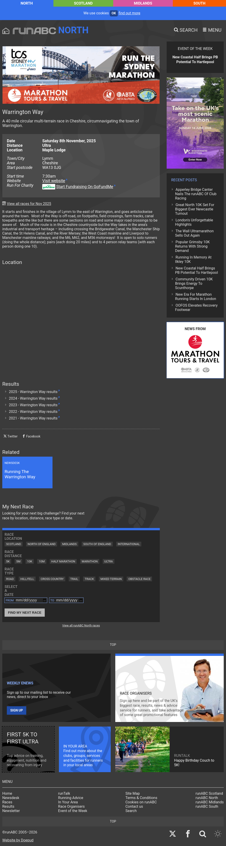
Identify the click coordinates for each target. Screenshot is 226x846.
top (113, 645)
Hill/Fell (27, 579)
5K (8, 561)
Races (7, 802)
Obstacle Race (139, 579)
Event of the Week (72, 811)
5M (18, 561)
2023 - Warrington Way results (33, 405)
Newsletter (11, 811)
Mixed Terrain (111, 579)
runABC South (207, 806)
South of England (97, 544)
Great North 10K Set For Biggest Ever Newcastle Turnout (194, 209)
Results (8, 806)
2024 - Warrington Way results (33, 398)
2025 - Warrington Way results (33, 392)
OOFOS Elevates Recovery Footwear (196, 307)
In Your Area (68, 802)
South (199, 3)
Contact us (134, 806)
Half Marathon (63, 561)
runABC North (207, 798)
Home (7, 793)
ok (114, 13)
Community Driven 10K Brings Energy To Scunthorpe (194, 283)
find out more (129, 13)
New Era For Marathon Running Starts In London (195, 296)
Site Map (132, 793)
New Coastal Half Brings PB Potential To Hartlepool (196, 270)
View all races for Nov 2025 (29, 204)
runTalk (64, 793)
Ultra (108, 561)
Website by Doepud (18, 840)
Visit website (53, 181)
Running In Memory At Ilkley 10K (193, 259)
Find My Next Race (24, 612)
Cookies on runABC (141, 802)
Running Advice (70, 798)
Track (89, 579)
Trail (74, 579)
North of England (41, 544)
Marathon (90, 561)
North (27, 3)
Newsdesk (10, 798)
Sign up (16, 710)
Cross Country (52, 579)
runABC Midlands (210, 802)
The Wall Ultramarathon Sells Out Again (194, 233)
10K (29, 561)
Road (10, 579)
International (129, 544)
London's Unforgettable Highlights (194, 222)
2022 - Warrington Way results (33, 411)
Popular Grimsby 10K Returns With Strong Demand (192, 246)
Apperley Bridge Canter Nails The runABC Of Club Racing (195, 193)
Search (131, 811)
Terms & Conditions (141, 798)
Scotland (83, 3)
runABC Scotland (209, 793)
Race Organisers (71, 806)
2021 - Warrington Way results (33, 418)
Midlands (143, 3)
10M (42, 561)
